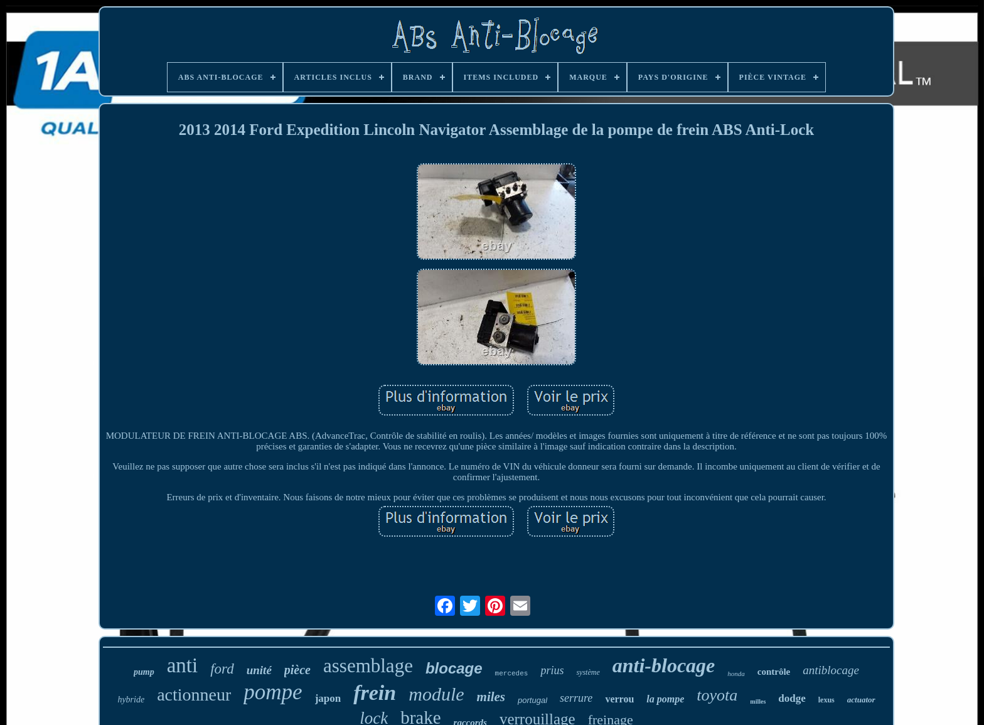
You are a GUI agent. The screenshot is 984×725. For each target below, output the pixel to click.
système (587, 672)
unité (259, 670)
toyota (717, 695)
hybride (130, 699)
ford (222, 669)
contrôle (773, 672)
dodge (791, 698)
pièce (297, 670)
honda (736, 673)
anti (182, 665)
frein (374, 692)
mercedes (511, 673)
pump (144, 672)
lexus (826, 699)
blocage (454, 668)
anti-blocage (663, 665)
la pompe (665, 699)
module (436, 694)
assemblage (368, 666)
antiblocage (831, 670)
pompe (272, 692)
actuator (861, 699)
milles (758, 701)
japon (328, 698)
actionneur (194, 694)
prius (552, 670)
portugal (532, 700)
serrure (576, 698)
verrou (619, 699)
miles (491, 696)
